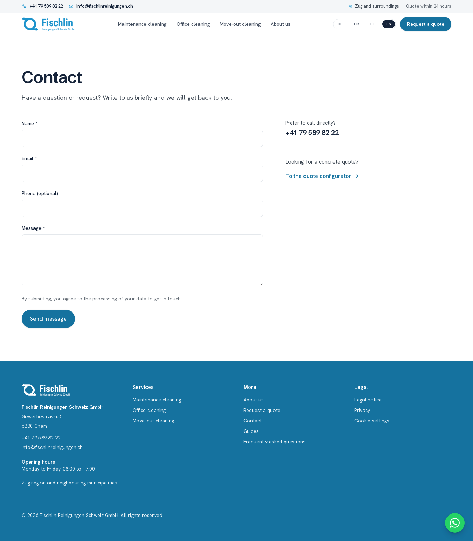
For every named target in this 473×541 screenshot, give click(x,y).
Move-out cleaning (240, 24)
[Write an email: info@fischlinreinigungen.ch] (101, 6)
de (340, 24)
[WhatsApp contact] (455, 523)
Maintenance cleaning (142, 24)
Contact (252, 421)
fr (356, 24)
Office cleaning (193, 24)
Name (30, 123)
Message (33, 228)
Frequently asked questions (274, 441)
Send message (48, 318)
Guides (251, 431)
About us (281, 24)
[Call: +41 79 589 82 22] (42, 6)
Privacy (362, 410)
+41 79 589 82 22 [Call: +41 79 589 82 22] (41, 438)
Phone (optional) (40, 193)
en (388, 24)
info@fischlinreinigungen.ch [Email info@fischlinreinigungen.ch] (52, 447)
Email (29, 158)
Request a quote (425, 24)
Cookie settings (371, 421)
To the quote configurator (322, 176)
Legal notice (368, 400)
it (372, 24)
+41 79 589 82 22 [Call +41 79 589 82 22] (312, 132)
